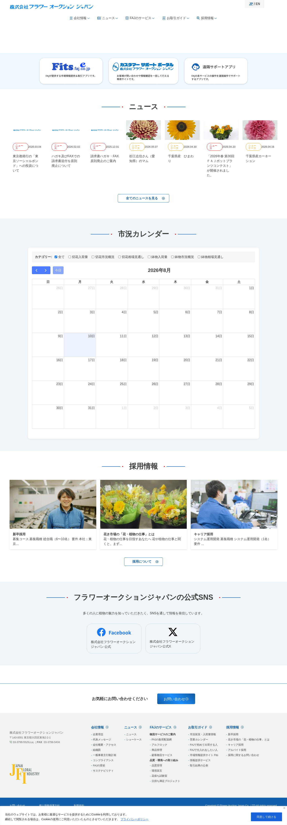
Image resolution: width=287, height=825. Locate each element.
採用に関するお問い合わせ (243, 755)
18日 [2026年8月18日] (123, 360)
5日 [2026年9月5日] (251, 408)
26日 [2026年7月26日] (59, 288)
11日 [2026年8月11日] (123, 336)
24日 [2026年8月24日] (91, 384)
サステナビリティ (103, 770)
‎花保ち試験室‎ (159, 775)
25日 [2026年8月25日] (123, 384)
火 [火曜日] (111, 282)
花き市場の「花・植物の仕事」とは (248, 739)
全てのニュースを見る (145, 198)
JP (251, 4)
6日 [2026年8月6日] (187, 312)
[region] (143, 815)
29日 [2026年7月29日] (155, 288)
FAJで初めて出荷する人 (204, 744)
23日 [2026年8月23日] (59, 384)
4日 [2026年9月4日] (219, 408)
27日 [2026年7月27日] (91, 288)
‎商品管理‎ (157, 749)
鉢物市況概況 (182, 257)
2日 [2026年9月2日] (155, 408)
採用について (145, 561)
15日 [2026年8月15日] (250, 336)
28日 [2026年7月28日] (123, 288)
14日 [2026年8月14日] (218, 336)
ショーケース (134, 739)
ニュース (107, 18)
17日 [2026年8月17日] (91, 360)
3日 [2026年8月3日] (92, 312)
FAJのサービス (140, 18)
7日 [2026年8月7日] (219, 312)
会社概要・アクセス (104, 744)
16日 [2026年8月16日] (59, 360)
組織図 (97, 749)
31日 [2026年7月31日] (218, 288)
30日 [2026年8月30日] (59, 408)
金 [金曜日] (207, 282)
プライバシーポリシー (134, 819)
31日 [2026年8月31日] (91, 408)
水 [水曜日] (143, 282)
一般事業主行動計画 (104, 755)
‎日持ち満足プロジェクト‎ (166, 781)
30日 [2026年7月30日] (187, 288)
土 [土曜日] (239, 282)
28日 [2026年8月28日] (218, 384)
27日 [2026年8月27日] (187, 384)
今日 (58, 270)
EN (258, 4)
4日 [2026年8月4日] (124, 312)
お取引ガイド (176, 18)
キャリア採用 (236, 744)
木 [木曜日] (175, 282)
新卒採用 (233, 734)
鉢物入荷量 (157, 257)
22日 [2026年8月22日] (250, 360)
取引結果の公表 (199, 765)
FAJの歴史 (99, 765)
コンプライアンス (103, 760)
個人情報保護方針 (49, 805)
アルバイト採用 (237, 749)
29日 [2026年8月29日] (250, 384)
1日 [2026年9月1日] (124, 408)
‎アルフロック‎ (159, 744)
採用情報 (207, 18)
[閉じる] (284, 808)
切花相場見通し (131, 257)
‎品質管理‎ (157, 765)
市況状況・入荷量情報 (203, 734)
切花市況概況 (103, 257)
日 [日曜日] (48, 282)
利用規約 (79, 805)
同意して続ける (266, 816)
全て (60, 257)
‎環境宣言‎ (157, 770)
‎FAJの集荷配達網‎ (162, 739)
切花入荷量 (78, 257)
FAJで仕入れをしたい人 (204, 749)
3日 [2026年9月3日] (187, 408)
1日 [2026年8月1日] (251, 288)
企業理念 (98, 734)
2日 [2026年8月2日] (60, 312)
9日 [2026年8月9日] (60, 336)
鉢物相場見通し (211, 257)
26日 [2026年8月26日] (155, 384)
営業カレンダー (199, 739)
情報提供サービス (200, 760)
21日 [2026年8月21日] (218, 360)
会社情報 (80, 18)
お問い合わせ (176, 699)
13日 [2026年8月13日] (187, 336)
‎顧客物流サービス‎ (162, 755)
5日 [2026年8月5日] (155, 312)
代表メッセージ (102, 739)
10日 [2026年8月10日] (91, 336)
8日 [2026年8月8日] (251, 312)
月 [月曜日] (80, 282)
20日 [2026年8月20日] (187, 360)
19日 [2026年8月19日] (155, 360)
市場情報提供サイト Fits (204, 755)
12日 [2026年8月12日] (155, 336)
